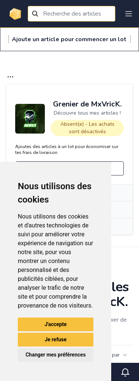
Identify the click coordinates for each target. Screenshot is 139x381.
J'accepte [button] (55, 324)
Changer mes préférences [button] (56, 355)
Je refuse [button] (55, 339)
